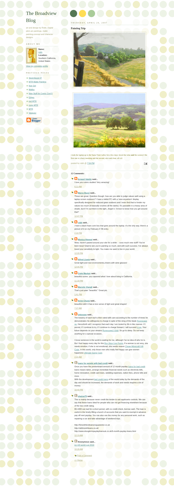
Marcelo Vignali (85, 287)
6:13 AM (78, 187)
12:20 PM (78, 253)
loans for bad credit (136, 366)
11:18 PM (78, 281)
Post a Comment (84, 455)
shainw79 (82, 396)
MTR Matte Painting (37, 82)
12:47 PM (78, 216)
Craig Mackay (84, 273)
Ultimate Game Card (93, 353)
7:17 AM (78, 308)
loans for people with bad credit (93, 363)
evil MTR (33, 101)
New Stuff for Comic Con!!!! (41, 93)
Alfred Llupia (84, 259)
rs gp (139, 327)
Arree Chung (84, 301)
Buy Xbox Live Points (113, 343)
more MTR (33, 105)
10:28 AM (78, 449)
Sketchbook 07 (35, 78)
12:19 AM (78, 435)
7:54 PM (90, 163)
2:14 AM (78, 357)
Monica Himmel (85, 239)
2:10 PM (78, 233)
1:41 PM (78, 294)
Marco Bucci (84, 193)
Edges (31, 97)
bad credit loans (101, 379)
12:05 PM (78, 267)
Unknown (82, 315)
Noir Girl (32, 86)
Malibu (32, 89)
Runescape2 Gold (110, 330)
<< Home (78, 460)
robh (40, 52)
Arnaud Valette (85, 179)
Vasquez (32, 113)
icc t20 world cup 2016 (84, 445)
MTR (31, 109)
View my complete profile (37, 66)
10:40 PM (78, 390)
